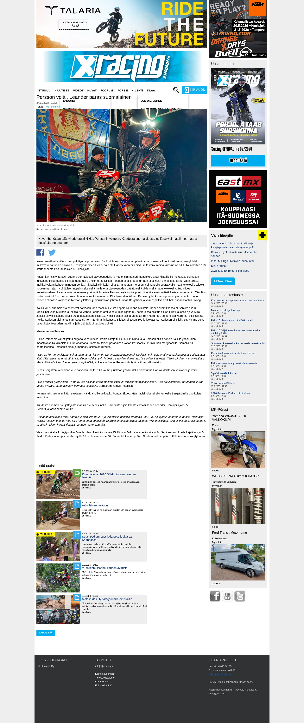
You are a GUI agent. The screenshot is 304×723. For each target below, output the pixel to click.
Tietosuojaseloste (105, 677)
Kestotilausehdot (104, 673)
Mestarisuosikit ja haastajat (226, 310)
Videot (78, 90)
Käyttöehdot (102, 681)
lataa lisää (45, 633)
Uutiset (63, 90)
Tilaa (151, 90)
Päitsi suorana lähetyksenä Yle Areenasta (234, 363)
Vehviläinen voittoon (95, 505)
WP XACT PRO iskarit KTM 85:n (235, 476)
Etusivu (44, 90)
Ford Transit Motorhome (229, 532)
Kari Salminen (53, 106)
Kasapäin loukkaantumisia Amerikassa (232, 353)
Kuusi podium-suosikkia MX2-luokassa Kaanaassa (107, 538)
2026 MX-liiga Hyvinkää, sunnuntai (232, 261)
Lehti (139, 90)
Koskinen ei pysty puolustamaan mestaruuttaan (237, 300)
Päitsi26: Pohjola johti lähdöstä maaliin (232, 320)
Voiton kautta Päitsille (223, 383)
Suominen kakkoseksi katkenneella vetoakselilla (238, 343)
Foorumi (107, 90)
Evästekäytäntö (103, 685)
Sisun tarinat (218, 265)
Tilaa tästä (238, 161)
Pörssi (122, 90)
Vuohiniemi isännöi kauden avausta (105, 567)
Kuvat (92, 90)
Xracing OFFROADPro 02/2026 (231, 149)
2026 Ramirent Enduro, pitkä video (230, 393)
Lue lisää (87, 488)
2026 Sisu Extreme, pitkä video (230, 270)
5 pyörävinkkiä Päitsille (224, 373)
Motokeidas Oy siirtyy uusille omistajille (107, 599)
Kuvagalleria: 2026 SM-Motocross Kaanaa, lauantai (109, 476)
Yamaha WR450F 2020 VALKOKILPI (229, 418)
